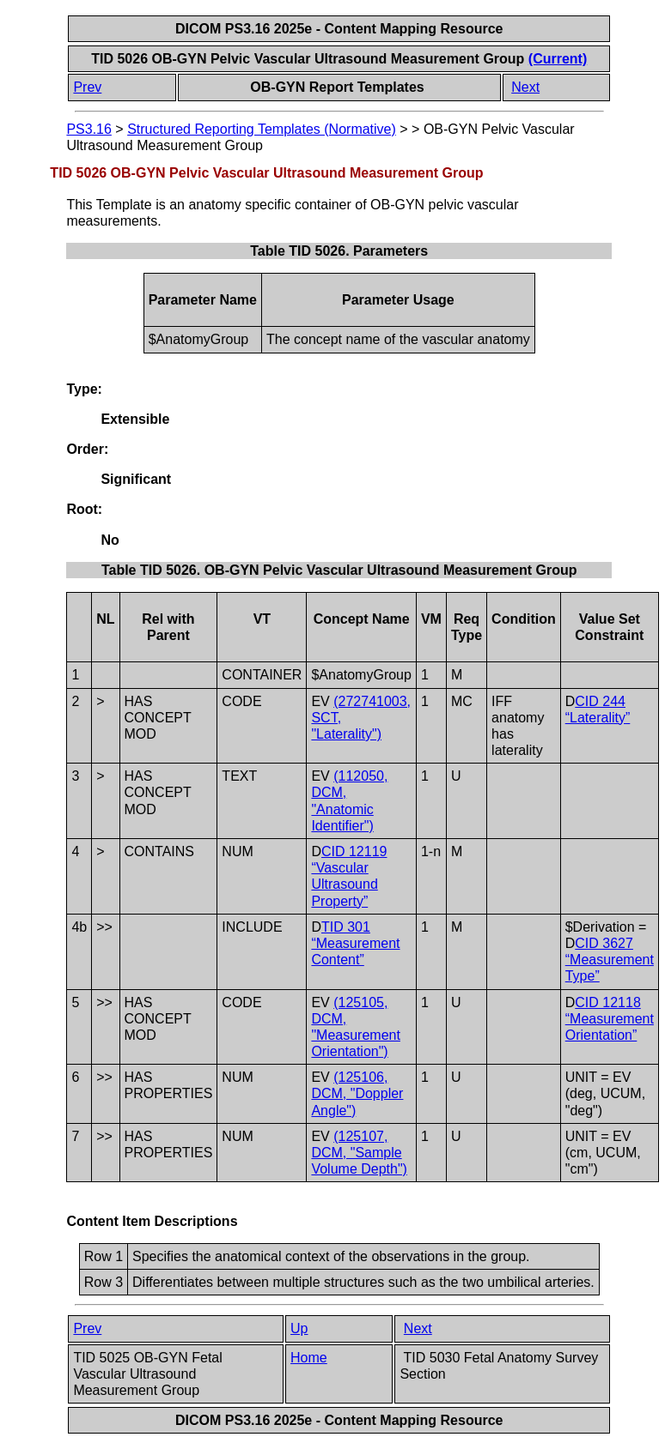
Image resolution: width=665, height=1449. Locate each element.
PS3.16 (88, 129)
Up (299, 1328)
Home (308, 1357)
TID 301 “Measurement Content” (355, 943)
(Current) (557, 58)
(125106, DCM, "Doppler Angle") (357, 1093)
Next (525, 87)
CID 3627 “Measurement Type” (609, 959)
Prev (87, 87)
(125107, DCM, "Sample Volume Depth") (359, 1152)
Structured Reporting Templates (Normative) (261, 129)
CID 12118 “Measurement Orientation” (609, 1018)
